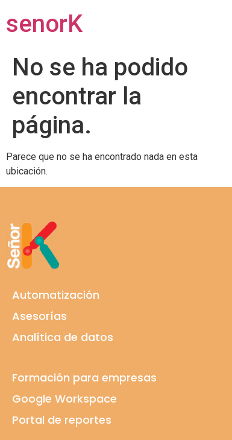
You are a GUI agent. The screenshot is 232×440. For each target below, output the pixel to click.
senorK (44, 24)
